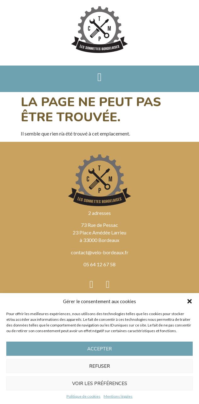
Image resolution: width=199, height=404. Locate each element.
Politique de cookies (83, 396)
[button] (189, 301)
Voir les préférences (99, 383)
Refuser (99, 366)
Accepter (99, 349)
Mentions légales (118, 396)
